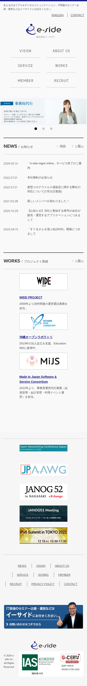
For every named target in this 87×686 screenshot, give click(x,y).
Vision (25, 51)
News (22, 565)
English (58, 15)
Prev (4, 111)
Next (82, 111)
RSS (63, 146)
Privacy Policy (42, 584)
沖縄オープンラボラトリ (36, 337)
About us (61, 51)
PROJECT (30, 297)
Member (26, 81)
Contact (77, 15)
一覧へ (79, 146)
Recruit (61, 81)
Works (61, 66)
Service (25, 66)
